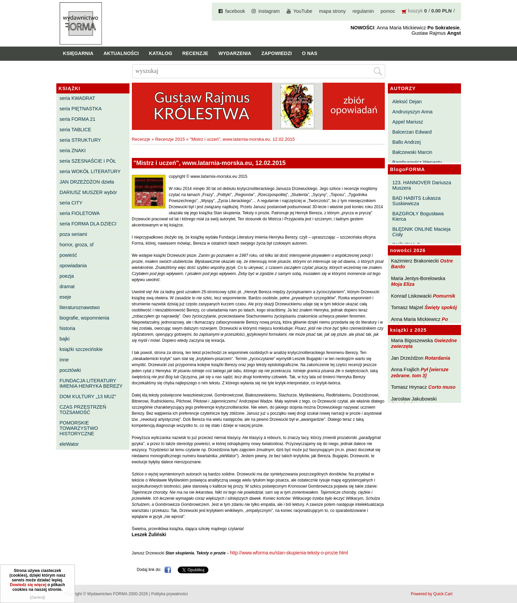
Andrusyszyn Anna (412, 111)
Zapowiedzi (276, 53)
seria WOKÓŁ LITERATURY (90, 171)
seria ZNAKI (73, 150)
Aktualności (121, 53)
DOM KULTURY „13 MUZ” (88, 396)
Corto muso (442, 387)
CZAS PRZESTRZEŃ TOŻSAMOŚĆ (83, 409)
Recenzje (195, 53)
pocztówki (70, 370)
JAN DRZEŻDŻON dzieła (87, 182)
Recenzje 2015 (170, 139)
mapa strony (332, 11)
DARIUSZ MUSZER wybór (88, 192)
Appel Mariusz (407, 122)
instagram (269, 11)
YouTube (303, 11)
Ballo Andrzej (406, 142)
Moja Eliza (403, 284)
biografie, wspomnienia (84, 318)
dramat (67, 286)
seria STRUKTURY (80, 140)
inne (64, 359)
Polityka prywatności (169, 594)
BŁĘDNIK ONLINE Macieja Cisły (421, 231)
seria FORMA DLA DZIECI (88, 223)
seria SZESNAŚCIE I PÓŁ (88, 161)
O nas (309, 53)
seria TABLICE (75, 129)
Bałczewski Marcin (412, 152)
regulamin (363, 11)
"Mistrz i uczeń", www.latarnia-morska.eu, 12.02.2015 (242, 139)
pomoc (388, 11)
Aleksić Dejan (407, 101)
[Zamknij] (37, 597)
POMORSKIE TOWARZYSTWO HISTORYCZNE (79, 428)
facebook (235, 11)
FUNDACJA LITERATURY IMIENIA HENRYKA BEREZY (91, 383)
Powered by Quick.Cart (431, 594)
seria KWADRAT (77, 98)
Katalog (160, 53)
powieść (68, 255)
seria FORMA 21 (77, 119)
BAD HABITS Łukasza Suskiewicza (416, 200)
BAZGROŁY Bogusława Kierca (418, 216)
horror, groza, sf (77, 244)
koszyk (415, 10)
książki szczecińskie (81, 349)
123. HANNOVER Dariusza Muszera (421, 185)
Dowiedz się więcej (28, 584)
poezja (67, 276)
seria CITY (71, 202)
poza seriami (73, 234)
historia (67, 328)
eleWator (69, 444)
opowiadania (73, 265)
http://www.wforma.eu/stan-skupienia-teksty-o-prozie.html (289, 552)
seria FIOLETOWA (80, 213)
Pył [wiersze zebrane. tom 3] (420, 372)
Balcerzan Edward (412, 132)
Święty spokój (441, 307)
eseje (65, 297)
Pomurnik (444, 296)
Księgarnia (78, 53)
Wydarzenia (234, 53)
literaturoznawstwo (80, 307)
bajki (65, 338)
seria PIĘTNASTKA (81, 108)
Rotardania (437, 358)
